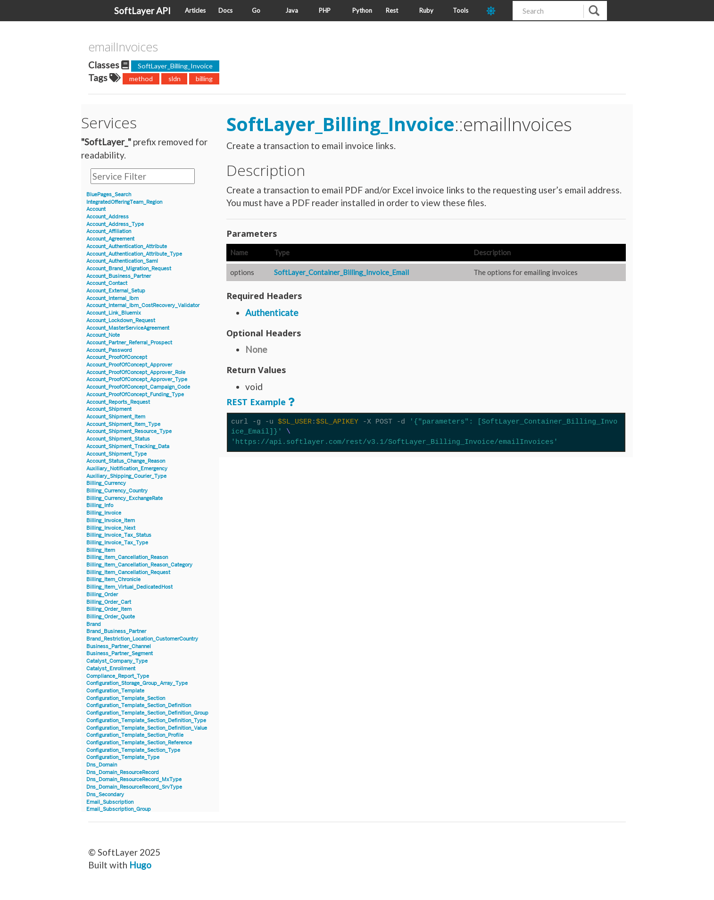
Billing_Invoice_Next (110, 528)
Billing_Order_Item (109, 609)
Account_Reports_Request (118, 402)
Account (96, 209)
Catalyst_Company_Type (117, 661)
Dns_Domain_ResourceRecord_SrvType (134, 787)
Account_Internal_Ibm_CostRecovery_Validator (142, 305)
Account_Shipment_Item (115, 417)
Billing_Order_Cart (108, 602)
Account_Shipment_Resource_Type (129, 431)
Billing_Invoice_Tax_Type (117, 543)
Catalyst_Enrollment (110, 669)
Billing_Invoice (103, 513)
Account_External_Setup (115, 291)
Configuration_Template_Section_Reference (139, 743)
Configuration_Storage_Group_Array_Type (137, 683)
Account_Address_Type (115, 224)
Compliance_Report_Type (117, 676)
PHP (325, 10)
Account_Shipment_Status (118, 439)
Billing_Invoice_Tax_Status (118, 535)
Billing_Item (100, 550)
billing (204, 79)
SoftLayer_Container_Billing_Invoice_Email (341, 272)
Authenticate (272, 312)
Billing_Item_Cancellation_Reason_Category (139, 565)
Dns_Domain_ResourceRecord (122, 772)
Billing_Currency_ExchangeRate (124, 498)
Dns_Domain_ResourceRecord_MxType (134, 779)
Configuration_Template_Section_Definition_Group (147, 713)
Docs (225, 10)
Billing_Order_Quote (110, 617)
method (141, 79)
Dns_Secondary (105, 795)
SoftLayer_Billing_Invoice (175, 66)
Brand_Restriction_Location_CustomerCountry (142, 639)
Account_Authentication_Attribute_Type (134, 254)
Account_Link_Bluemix (113, 313)
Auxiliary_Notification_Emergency (126, 469)
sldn (174, 79)
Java (291, 10)
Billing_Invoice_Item (110, 520)
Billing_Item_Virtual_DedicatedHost (129, 587)
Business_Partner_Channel (118, 646)
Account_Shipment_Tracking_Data (127, 446)
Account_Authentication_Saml (122, 261)
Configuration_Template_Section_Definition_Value (146, 728)
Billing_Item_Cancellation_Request (128, 572)
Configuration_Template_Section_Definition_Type (146, 720)
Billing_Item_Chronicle (113, 579)
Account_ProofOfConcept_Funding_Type (135, 395)
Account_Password (109, 350)
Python (362, 10)
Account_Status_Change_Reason (125, 461)
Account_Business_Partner (118, 276)
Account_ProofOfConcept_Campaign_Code (138, 387)
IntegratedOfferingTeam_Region (124, 202)
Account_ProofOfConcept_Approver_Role (135, 372)
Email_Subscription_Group (118, 809)
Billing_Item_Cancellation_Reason (127, 557)
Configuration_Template (115, 691)
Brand (93, 624)
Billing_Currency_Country (117, 491)
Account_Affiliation (108, 231)
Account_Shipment (109, 409)
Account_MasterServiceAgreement (127, 328)
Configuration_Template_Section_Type (133, 750)
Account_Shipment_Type (116, 454)
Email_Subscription (109, 802)
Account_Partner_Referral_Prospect (129, 343)
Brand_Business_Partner (116, 631)
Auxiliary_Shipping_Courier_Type (126, 476)
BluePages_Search (108, 195)
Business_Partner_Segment (119, 653)
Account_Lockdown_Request (120, 320)
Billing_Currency (106, 483)
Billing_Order (102, 595)
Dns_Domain (101, 765)
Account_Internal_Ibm (112, 298)
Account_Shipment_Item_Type (123, 424)
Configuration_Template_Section (125, 698)
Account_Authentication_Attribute (126, 246)
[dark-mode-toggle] (496, 10)
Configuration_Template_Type (122, 757)
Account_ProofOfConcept (116, 357)
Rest (392, 10)
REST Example (256, 402)
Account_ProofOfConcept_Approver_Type (136, 379)
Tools (460, 10)
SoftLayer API (142, 10)
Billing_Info (99, 505)
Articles (195, 10)
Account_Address (107, 217)
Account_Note (103, 335)
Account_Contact (106, 283)
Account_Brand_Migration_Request (128, 269)
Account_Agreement (110, 239)
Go (256, 10)
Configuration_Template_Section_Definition (138, 705)
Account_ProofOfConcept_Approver (129, 365)
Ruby (426, 10)
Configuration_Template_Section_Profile (134, 735)
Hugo (140, 864)
